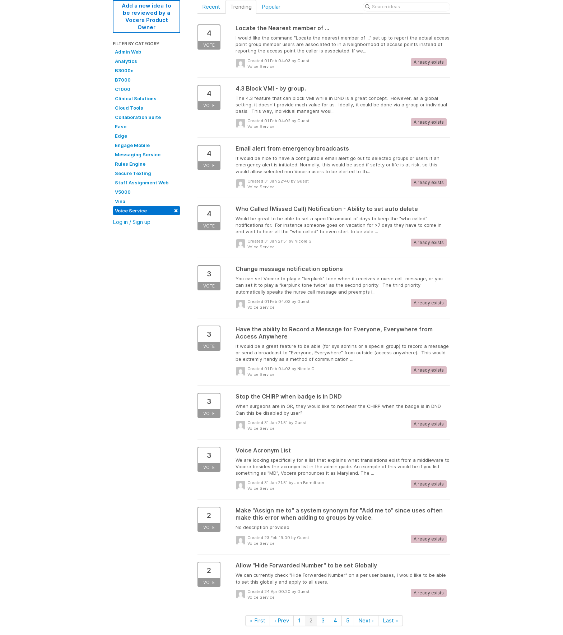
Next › (366, 620)
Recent (211, 6)
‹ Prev (281, 620)
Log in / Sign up (131, 221)
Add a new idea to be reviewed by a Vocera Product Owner (146, 16)
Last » (390, 620)
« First (257, 620)
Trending (241, 6)
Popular (271, 6)
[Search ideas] (406, 6)
